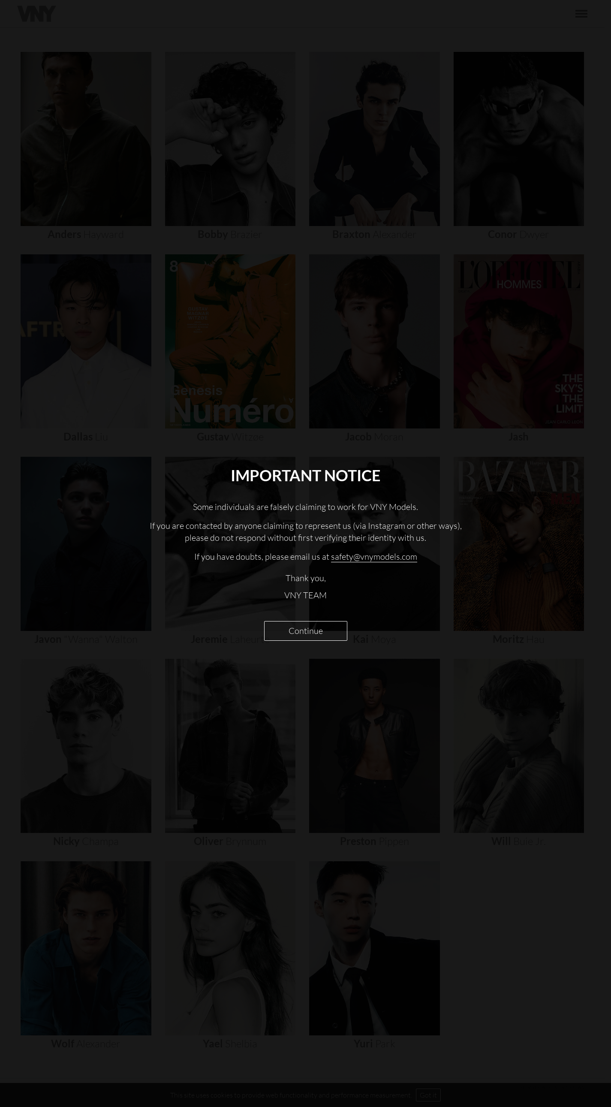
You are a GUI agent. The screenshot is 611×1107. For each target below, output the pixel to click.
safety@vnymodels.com (374, 556)
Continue (306, 630)
